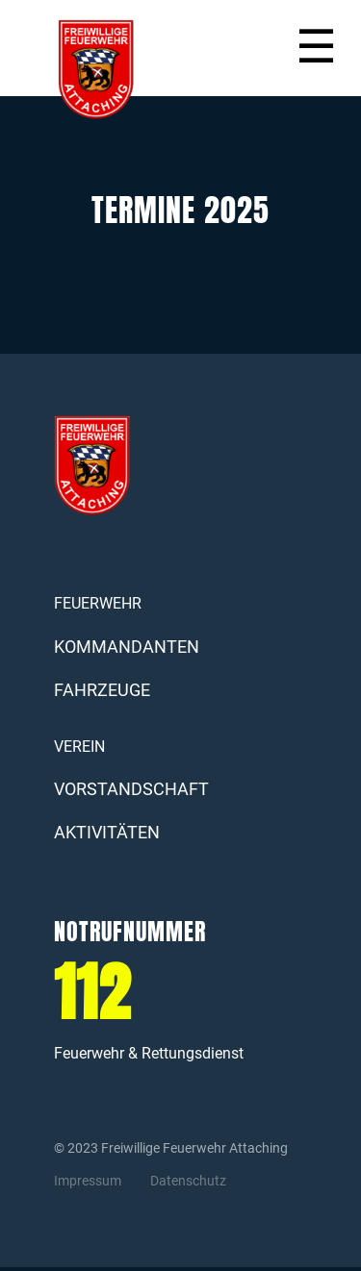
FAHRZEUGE (102, 690)
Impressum (87, 1180)
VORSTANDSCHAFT (131, 789)
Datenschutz (188, 1180)
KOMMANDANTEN (116, 646)
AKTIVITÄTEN (107, 832)
